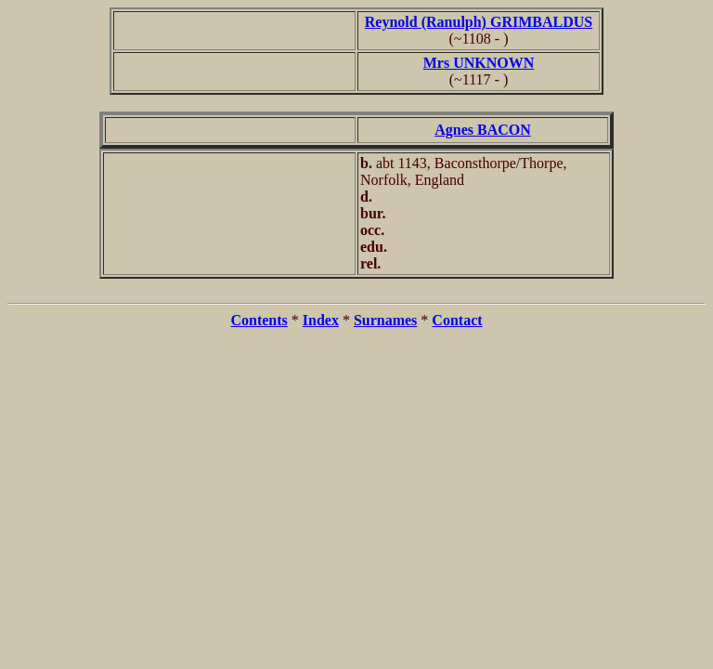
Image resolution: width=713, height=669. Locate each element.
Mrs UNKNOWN (479, 63)
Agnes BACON (482, 130)
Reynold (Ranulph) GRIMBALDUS (478, 22)
